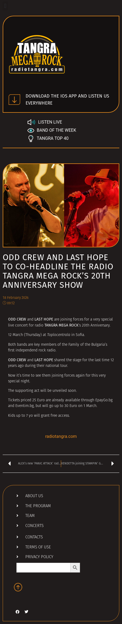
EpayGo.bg (104, 400)
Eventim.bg (24, 406)
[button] (5, 5)
